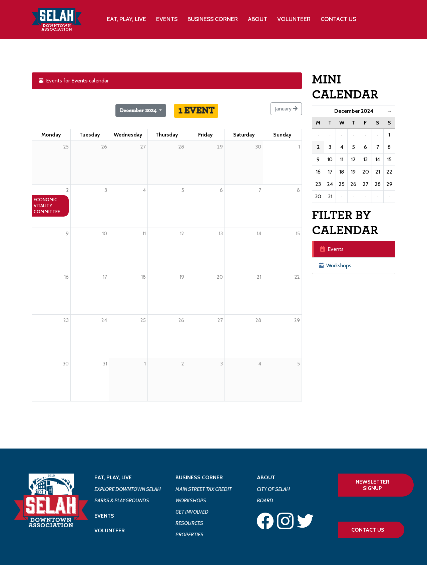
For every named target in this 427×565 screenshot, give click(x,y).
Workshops (335, 265)
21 (259, 277)
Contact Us (338, 19)
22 (297, 277)
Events (166, 19)
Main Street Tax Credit (203, 489)
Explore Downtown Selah (127, 489)
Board (265, 500)
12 (182, 234)
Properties (189, 534)
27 (220, 320)
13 (221, 234)
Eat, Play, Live (113, 477)
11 (144, 234)
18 (143, 277)
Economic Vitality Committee (47, 206)
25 (143, 320)
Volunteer (294, 19)
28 (258, 320)
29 (297, 320)
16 (66, 277)
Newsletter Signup (372, 485)
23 (66, 320)
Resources (189, 523)
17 (105, 277)
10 (104, 234)
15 (298, 234)
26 (181, 320)
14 (259, 234)
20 (220, 277)
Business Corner (199, 477)
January (286, 108)
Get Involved (191, 512)
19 (181, 277)
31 (105, 364)
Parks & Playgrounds (121, 500)
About (266, 477)
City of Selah (273, 489)
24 (104, 320)
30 (66, 364)
